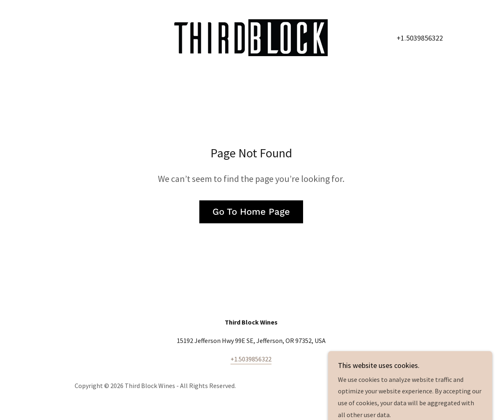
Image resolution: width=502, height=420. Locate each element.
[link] (251, 37)
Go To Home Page (251, 212)
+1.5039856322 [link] (420, 38)
